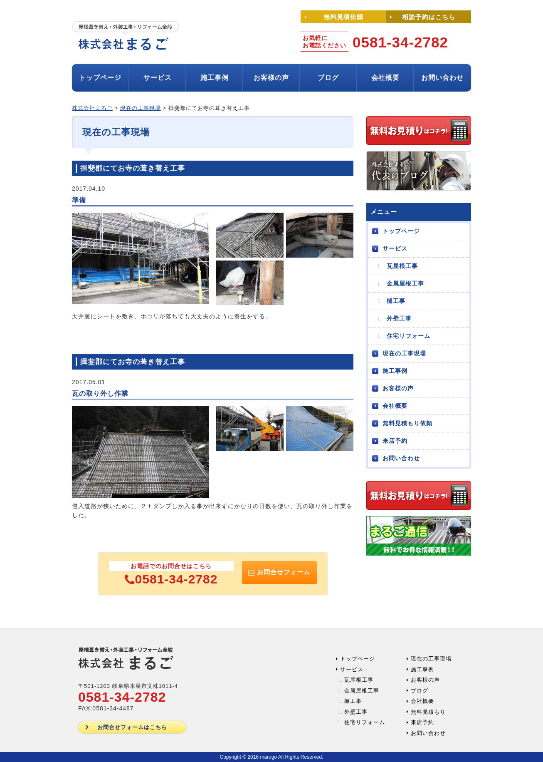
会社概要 (385, 77)
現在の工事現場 (404, 353)
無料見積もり (428, 712)
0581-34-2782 (171, 579)
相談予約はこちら (428, 16)
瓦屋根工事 (402, 266)
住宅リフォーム (408, 336)
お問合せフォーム (279, 572)
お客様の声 (271, 77)
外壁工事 (399, 318)
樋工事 (396, 301)
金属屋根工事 (405, 283)
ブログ (328, 77)
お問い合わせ (442, 77)
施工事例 (214, 77)
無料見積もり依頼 (407, 423)
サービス (157, 77)
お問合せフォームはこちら (132, 727)
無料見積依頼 (343, 16)
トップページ (100, 77)
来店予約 (395, 440)
